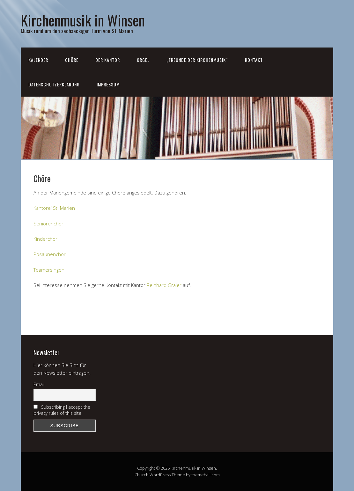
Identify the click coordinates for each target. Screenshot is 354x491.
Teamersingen (48, 270)
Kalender (38, 59)
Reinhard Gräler (164, 285)
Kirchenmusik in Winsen (83, 20)
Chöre (71, 59)
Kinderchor (45, 239)
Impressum (108, 84)
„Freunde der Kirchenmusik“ (197, 59)
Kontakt (254, 59)
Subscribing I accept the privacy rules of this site (61, 410)
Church (142, 475)
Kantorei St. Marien (54, 208)
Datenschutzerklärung (54, 84)
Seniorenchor (48, 223)
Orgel (143, 59)
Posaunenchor (49, 254)
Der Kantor (107, 59)
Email (39, 384)
